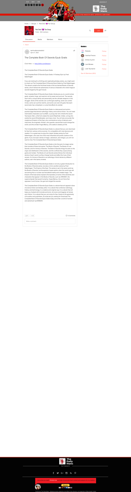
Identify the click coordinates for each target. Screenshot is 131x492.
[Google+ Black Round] (31, 5)
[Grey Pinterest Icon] (75, 473)
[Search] (90, 30)
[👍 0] (27, 216)
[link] (29, 39)
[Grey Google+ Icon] (62, 473)
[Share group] (105, 30)
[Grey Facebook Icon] (53, 473)
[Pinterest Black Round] (40, 5)
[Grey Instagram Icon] (66, 473)
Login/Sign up (103, 2)
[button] (65, 486)
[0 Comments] (70, 216)
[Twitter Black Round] (29, 5)
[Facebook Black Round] (26, 5)
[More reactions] (32, 216)
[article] (50, 137)
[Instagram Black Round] (34, 5)
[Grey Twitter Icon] (57, 473)
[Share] (74, 50)
